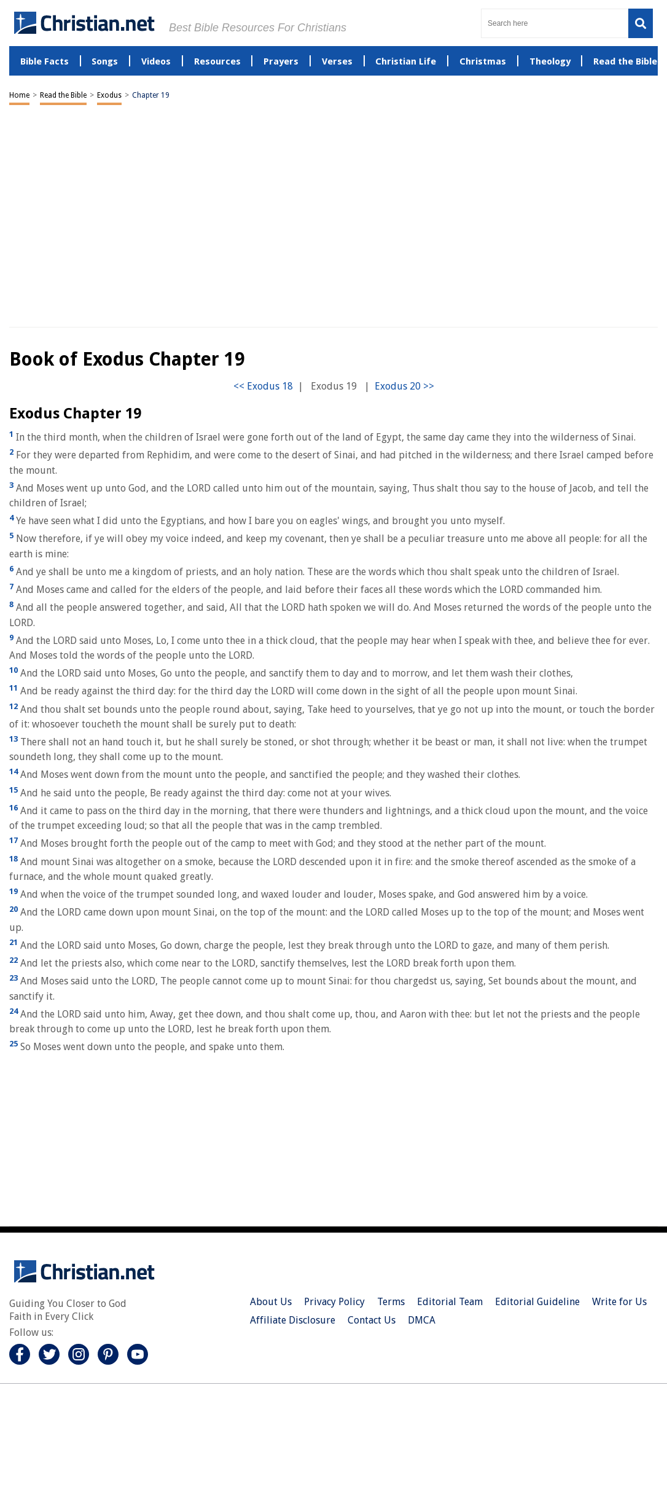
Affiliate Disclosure (292, 1320)
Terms (391, 1302)
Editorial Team (450, 1302)
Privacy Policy (334, 1302)
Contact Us (372, 1320)
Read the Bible (63, 95)
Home (19, 95)
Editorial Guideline (537, 1302)
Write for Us (619, 1302)
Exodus (109, 95)
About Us (271, 1302)
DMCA (421, 1320)
